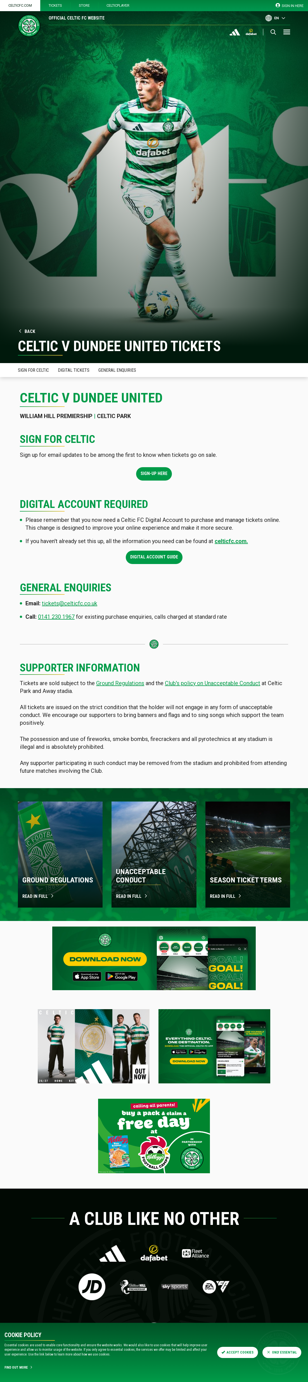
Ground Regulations (120, 683)
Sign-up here (154, 473)
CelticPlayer (117, 5)
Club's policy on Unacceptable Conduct (212, 683)
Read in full (38, 896)
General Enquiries (117, 370)
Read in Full (226, 896)
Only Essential (282, 1352)
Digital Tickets (73, 370)
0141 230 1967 (56, 616)
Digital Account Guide (154, 557)
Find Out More (18, 1367)
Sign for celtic (33, 370)
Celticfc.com (20, 5)
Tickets (55, 5)
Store (84, 5)
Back (26, 331)
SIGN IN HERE (290, 5)
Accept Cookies (237, 1352)
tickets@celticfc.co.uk (69, 603)
